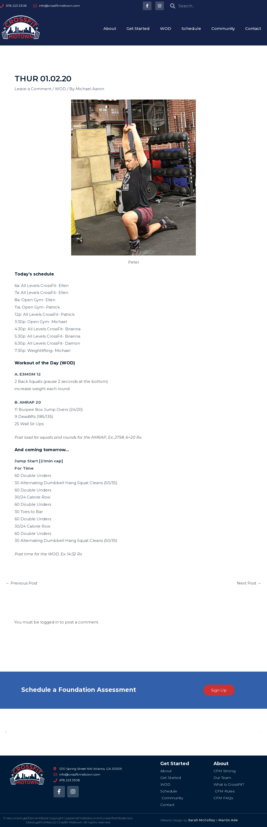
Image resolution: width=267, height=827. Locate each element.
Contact (253, 28)
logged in (49, 622)
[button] (6, 732)
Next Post (249, 583)
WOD (165, 28)
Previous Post (21, 583)
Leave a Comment (33, 88)
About (109, 28)
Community (223, 28)
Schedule (191, 28)
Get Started (138, 28)
